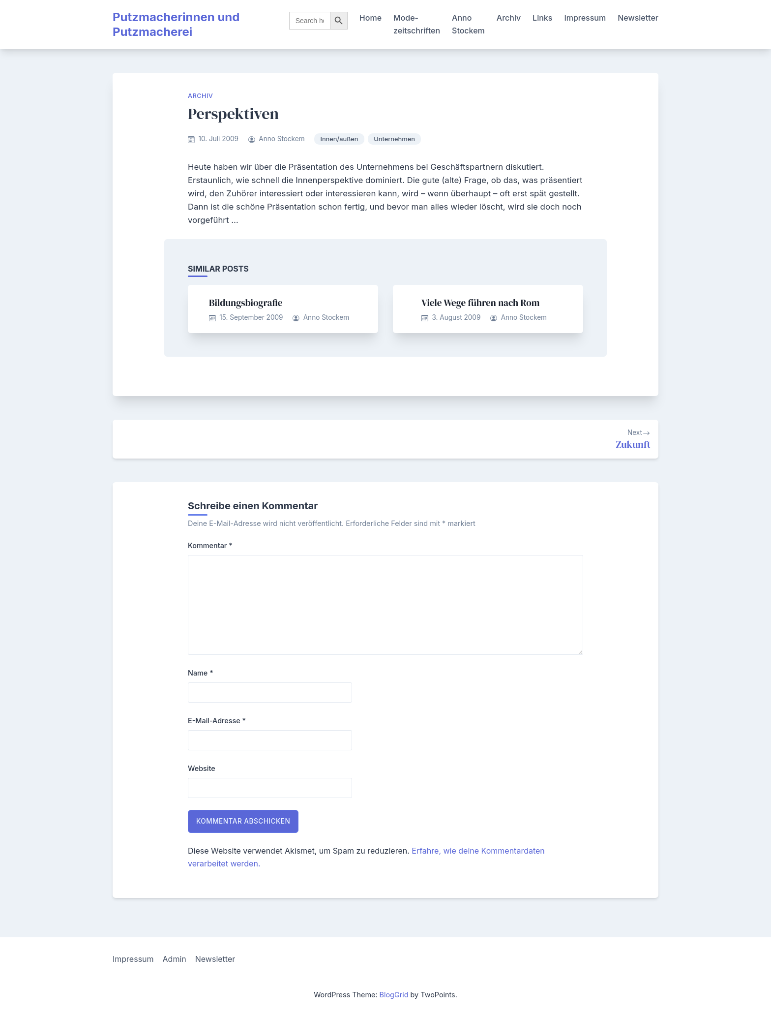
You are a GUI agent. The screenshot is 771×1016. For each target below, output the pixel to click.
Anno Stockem (468, 24)
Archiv (509, 18)
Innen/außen (339, 139)
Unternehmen (394, 139)
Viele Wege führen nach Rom (480, 302)
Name (200, 673)
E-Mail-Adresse (217, 720)
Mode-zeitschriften (416, 24)
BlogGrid (394, 994)
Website (201, 768)
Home (370, 18)
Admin (174, 959)
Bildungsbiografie (246, 302)
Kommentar (210, 545)
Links (542, 18)
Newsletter (638, 18)
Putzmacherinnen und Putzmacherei (176, 24)
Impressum (585, 18)
